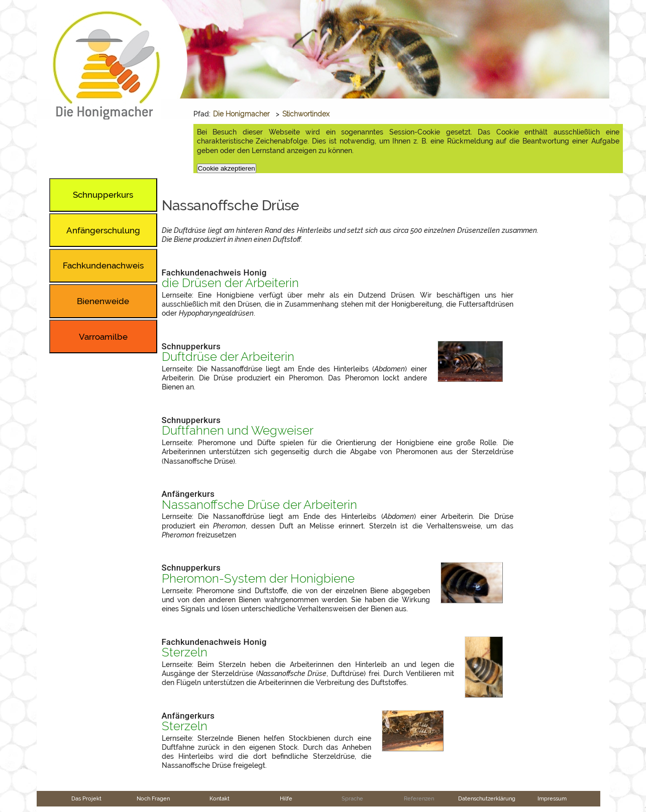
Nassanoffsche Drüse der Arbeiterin (259, 505)
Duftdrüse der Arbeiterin (228, 357)
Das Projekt (86, 798)
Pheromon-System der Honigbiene (258, 579)
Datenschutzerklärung (486, 798)
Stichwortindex (306, 114)
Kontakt (219, 798)
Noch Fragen (153, 798)
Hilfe (286, 798)
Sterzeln (184, 652)
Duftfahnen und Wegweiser (237, 431)
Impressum (552, 798)
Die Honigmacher (241, 114)
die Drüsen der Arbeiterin (230, 283)
